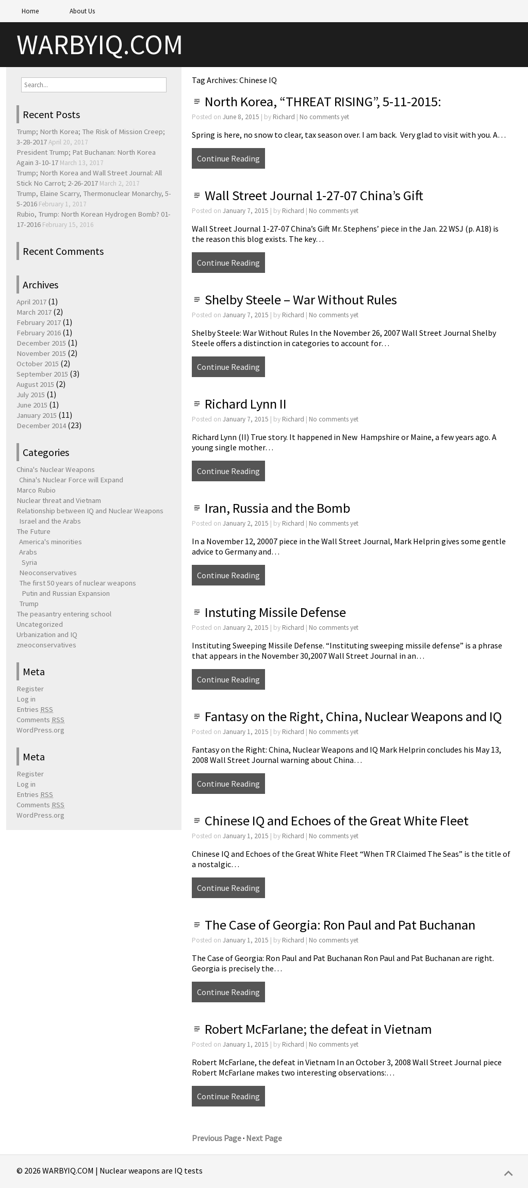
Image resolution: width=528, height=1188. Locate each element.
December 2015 (41, 343)
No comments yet (324, 116)
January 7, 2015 (246, 210)
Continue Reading (228, 158)
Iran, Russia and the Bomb (277, 507)
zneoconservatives (46, 644)
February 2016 (38, 332)
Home (30, 11)
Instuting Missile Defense (275, 612)
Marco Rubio (36, 490)
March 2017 (34, 312)
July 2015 (30, 394)
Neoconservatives (48, 572)
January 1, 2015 (246, 731)
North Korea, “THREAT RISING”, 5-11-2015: (323, 101)
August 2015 (35, 384)
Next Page (264, 1138)
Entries (34, 709)
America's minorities (50, 541)
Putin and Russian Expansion (66, 593)
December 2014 (41, 425)
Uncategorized (39, 624)
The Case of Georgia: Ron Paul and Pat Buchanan (340, 924)
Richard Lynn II (246, 403)
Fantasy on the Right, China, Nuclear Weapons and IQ (353, 716)
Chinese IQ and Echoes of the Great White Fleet (337, 820)
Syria (29, 562)
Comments (40, 719)
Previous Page (216, 1138)
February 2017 (38, 322)
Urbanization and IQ (46, 634)
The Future (33, 531)
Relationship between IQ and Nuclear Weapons (89, 510)
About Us (82, 11)
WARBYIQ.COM (99, 44)
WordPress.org (40, 730)
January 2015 (36, 415)
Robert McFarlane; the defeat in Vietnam (318, 1028)
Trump (29, 603)
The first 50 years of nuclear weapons (77, 583)
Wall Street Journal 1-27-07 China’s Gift (314, 195)
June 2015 (31, 405)
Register (30, 688)
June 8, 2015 (241, 116)
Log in (26, 699)
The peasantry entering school (63, 614)
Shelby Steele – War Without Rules (301, 299)
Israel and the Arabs (50, 521)
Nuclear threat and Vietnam (58, 500)
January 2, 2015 (246, 523)
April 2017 (31, 301)
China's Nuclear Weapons (55, 469)
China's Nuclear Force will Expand (71, 479)
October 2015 (37, 363)
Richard (284, 116)
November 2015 (41, 353)
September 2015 (42, 374)
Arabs (28, 552)
